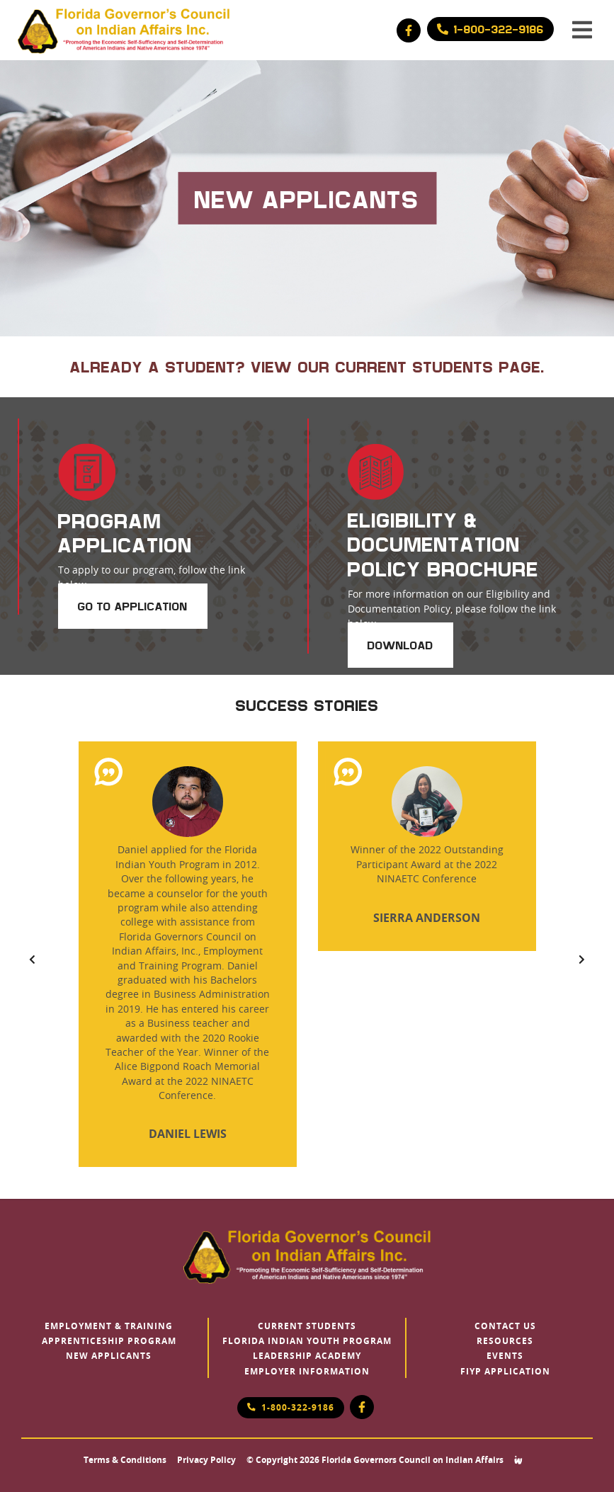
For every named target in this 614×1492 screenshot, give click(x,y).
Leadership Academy (307, 1356)
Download (400, 645)
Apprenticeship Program (109, 1341)
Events (505, 1356)
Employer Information (307, 1371)
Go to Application (133, 606)
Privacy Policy (206, 1460)
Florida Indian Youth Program (307, 1341)
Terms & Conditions (125, 1460)
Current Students (307, 1326)
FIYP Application (505, 1371)
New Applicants (109, 1356)
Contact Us (505, 1326)
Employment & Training (109, 1326)
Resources (505, 1341)
